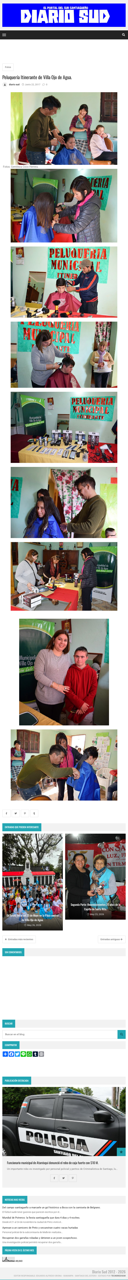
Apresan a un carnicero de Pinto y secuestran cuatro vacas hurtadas (40, 1227)
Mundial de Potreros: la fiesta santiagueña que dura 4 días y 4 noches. (41, 1217)
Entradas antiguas (111, 939)
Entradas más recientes (19, 939)
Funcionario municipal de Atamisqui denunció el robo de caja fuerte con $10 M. (52, 1162)
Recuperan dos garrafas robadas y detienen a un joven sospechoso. (40, 1237)
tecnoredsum (118, 1276)
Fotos (8, 67)
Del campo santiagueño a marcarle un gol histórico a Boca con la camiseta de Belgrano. (51, 1207)
